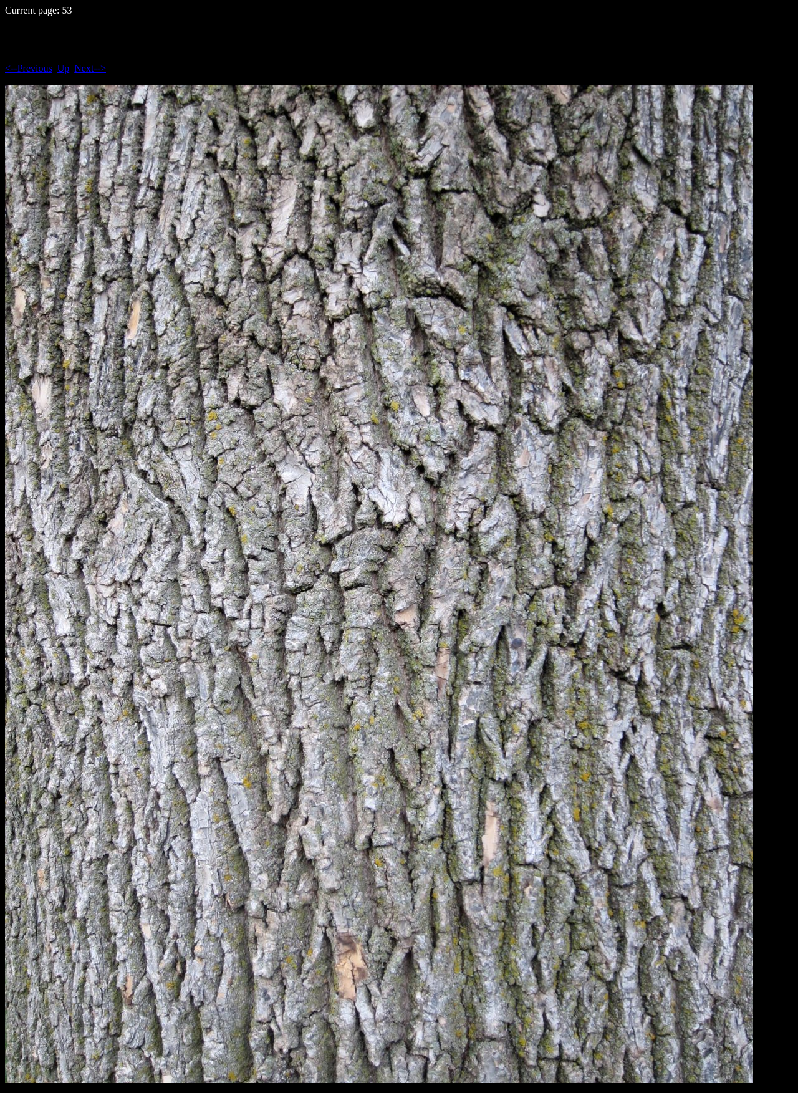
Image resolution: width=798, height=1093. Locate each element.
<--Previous (28, 68)
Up (63, 68)
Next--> (90, 68)
